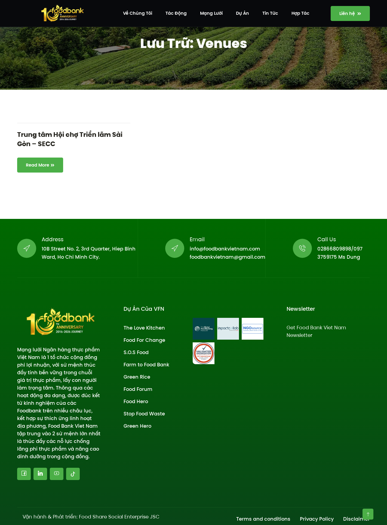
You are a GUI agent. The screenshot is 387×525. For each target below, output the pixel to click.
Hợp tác (300, 13)
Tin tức (270, 13)
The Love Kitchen (144, 327)
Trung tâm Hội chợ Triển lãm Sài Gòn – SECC (69, 139)
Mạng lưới (211, 13)
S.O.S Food (136, 352)
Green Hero (137, 426)
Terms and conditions (263, 518)
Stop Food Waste (144, 413)
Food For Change (144, 340)
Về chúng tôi (137, 13)
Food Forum (138, 389)
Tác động (176, 13)
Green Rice (137, 376)
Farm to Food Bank (146, 364)
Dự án (242, 13)
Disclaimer (356, 518)
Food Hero (136, 401)
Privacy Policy (317, 518)
